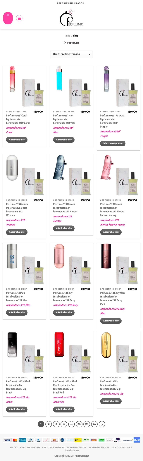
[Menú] (8, 18)
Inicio (67, 35)
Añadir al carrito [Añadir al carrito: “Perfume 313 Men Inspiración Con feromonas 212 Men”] (17, 312)
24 (79, 424)
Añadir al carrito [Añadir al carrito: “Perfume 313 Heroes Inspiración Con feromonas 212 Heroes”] (64, 228)
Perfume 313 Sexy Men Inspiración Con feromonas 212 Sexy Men (112, 298)
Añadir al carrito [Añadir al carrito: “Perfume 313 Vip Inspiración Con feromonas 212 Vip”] (111, 401)
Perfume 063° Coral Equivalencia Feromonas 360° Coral (18, 119)
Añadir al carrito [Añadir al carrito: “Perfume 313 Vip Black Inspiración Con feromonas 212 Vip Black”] (17, 409)
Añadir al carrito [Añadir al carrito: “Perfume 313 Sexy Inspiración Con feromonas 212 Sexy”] (64, 312)
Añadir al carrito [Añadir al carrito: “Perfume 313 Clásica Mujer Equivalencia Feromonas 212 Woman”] (17, 231)
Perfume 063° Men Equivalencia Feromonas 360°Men (64, 119)
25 (86, 424)
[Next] (102, 424)
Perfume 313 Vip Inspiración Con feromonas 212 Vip (110, 385)
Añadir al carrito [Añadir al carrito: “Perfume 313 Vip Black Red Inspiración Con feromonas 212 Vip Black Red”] (64, 409)
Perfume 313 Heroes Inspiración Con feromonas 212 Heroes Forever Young (112, 209)
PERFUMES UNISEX (99, 447)
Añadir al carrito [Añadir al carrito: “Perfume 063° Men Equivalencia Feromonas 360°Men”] (64, 139)
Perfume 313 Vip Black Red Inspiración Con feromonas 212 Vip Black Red (65, 387)
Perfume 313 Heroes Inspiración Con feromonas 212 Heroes (65, 207)
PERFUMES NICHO (30, 447)
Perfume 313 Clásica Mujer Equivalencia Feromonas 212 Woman (17, 209)
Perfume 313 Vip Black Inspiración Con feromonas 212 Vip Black (18, 387)
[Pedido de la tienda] (71, 54)
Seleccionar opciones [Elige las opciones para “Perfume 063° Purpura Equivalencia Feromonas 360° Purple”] (113, 143)
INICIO (14, 447)
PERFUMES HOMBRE (53, 447)
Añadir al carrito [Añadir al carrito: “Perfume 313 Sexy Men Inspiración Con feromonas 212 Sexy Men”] (111, 320)
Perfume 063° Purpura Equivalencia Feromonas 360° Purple (112, 121)
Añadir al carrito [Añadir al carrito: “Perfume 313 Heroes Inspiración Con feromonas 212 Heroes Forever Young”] (111, 231)
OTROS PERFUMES (122, 447)
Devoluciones (72, 450)
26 (94, 424)
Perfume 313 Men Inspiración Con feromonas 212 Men (16, 296)
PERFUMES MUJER (76, 447)
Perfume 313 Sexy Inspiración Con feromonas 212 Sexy (64, 296)
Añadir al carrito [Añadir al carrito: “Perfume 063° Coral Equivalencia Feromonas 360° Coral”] (17, 139)
